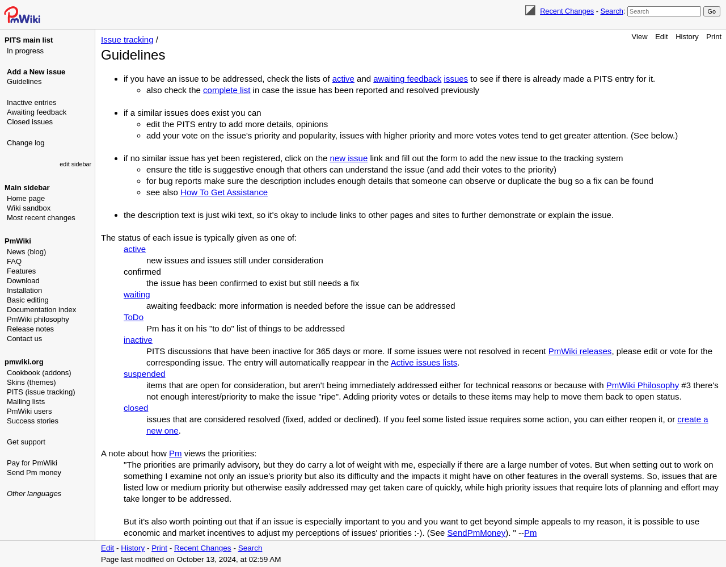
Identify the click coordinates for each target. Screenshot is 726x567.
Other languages (34, 493)
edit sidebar (75, 164)
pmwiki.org (24, 362)
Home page (26, 198)
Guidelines (24, 81)
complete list (226, 90)
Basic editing (28, 300)
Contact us (24, 338)
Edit (661, 36)
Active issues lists (424, 362)
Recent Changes (567, 11)
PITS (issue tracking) (41, 392)
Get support (26, 442)
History (687, 36)
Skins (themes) (31, 382)
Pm (175, 453)
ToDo (133, 317)
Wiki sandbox (28, 208)
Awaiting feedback (36, 112)
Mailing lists (26, 401)
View (640, 36)
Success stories (32, 421)
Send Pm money (34, 472)
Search (611, 11)
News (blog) (26, 251)
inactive (138, 340)
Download (23, 280)
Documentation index (41, 309)
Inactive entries (31, 102)
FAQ (14, 261)
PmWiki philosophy (38, 319)
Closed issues (30, 121)
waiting (137, 294)
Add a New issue (36, 72)
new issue (349, 158)
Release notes (30, 329)
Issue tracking (127, 39)
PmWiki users (29, 411)
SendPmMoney (477, 532)
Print (713, 36)
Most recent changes (41, 217)
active (343, 78)
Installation (24, 290)
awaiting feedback (407, 78)
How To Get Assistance (224, 192)
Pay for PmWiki (32, 463)
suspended (144, 374)
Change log (26, 142)
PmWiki (18, 241)
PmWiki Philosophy (642, 385)
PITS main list (29, 40)
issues (456, 78)
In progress (25, 51)
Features (21, 271)
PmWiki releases (580, 351)
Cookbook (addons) (39, 372)
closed (136, 408)
